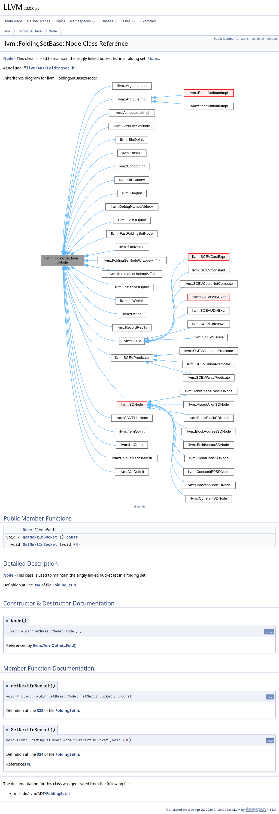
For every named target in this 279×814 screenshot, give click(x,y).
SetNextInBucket (40, 544)
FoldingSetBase (29, 31)
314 (37, 584)
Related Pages (38, 21)
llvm (7, 31)
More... (153, 58)
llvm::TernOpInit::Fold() (54, 645)
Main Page (13, 21)
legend (139, 506)
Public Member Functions (231, 39)
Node (52, 31)
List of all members (265, 39)
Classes (109, 21)
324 (40, 754)
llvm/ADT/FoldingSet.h (50, 68)
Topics (60, 21)
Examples (148, 21)
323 (40, 710)
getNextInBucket (40, 537)
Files (129, 21)
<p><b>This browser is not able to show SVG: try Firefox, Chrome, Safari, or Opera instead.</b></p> (139, 292)
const (72, 537)
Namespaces (82, 21)
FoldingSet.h (64, 584)
